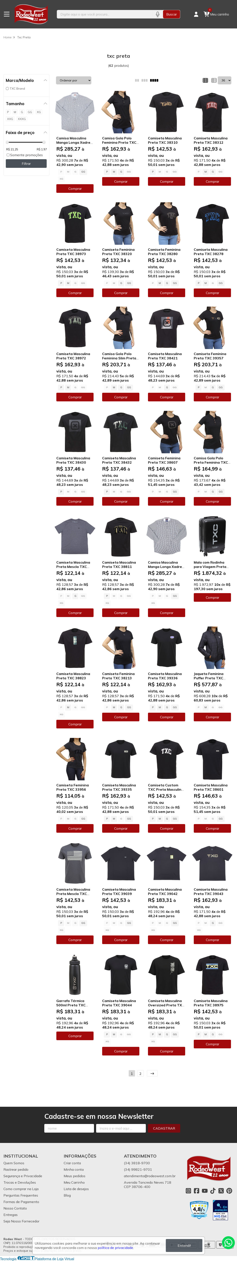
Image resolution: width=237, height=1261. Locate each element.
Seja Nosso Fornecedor (21, 1221)
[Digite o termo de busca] (104, 14)
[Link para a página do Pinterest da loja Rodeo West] (229, 1191)
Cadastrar (164, 1128)
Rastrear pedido (15, 1169)
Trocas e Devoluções (19, 1182)
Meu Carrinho (74, 1182)
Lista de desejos (76, 1189)
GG (83, 171)
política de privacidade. (116, 1247)
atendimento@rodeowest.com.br (149, 1176)
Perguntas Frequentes (20, 1195)
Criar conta (72, 1163)
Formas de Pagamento (21, 1202)
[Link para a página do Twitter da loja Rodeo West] (221, 1191)
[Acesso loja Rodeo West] (196, 14)
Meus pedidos (74, 1176)
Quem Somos (13, 1163)
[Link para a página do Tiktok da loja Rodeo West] (213, 1191)
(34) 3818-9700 (137, 1163)
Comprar (75, 188)
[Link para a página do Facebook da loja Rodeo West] (197, 1191)
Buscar (171, 14)
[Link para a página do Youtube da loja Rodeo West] (205, 1191)
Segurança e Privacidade (22, 1176)
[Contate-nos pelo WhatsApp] (228, 1242)
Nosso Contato (15, 1208)
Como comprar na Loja (20, 1189)
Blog (67, 1195)
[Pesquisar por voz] (157, 14)
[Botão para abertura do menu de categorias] (6, 14)
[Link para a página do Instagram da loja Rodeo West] (188, 1191)
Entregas (10, 1215)
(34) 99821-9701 (138, 1169)
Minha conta (74, 1169)
